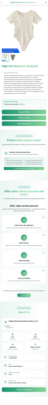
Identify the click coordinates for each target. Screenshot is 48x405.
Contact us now (24, 295)
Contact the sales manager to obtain (24, 168)
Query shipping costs (24, 123)
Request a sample (23, 118)
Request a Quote (24, 112)
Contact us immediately (24, 389)
